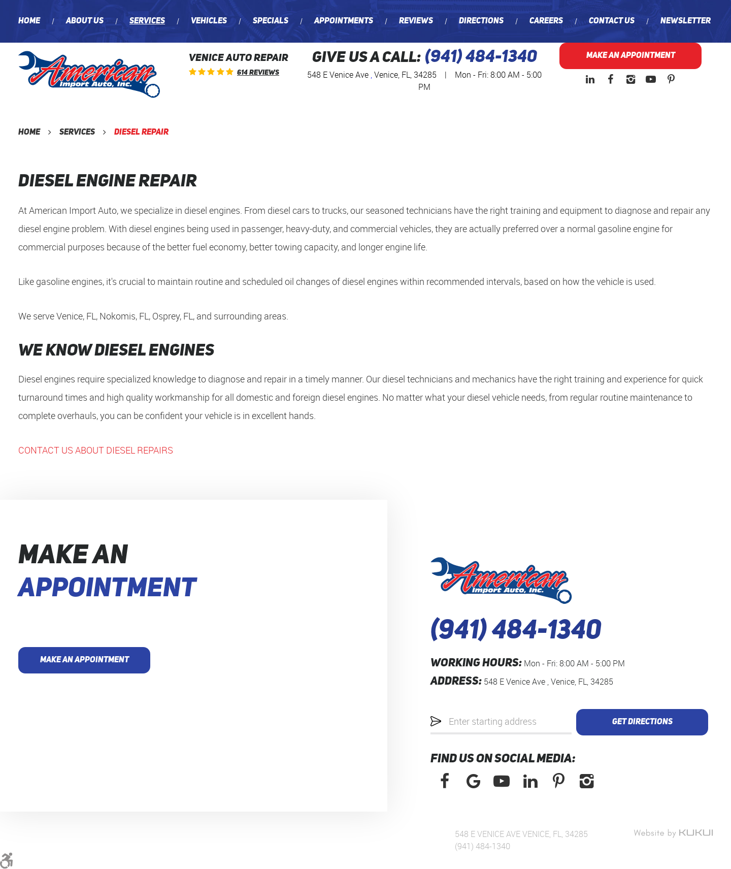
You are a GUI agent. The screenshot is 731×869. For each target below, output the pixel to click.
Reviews (416, 21)
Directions (481, 21)
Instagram (630, 79)
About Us (85, 21)
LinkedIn (590, 79)
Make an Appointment (630, 56)
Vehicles (209, 21)
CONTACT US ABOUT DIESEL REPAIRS (95, 450)
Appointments (343, 21)
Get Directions (642, 722)
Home (29, 21)
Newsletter (685, 21)
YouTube (651, 79)
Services (147, 21)
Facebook (610, 79)
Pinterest (671, 79)
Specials (270, 21)
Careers (546, 21)
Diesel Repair (141, 132)
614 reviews (258, 72)
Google (473, 781)
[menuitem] (29, 21)
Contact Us (612, 21)
